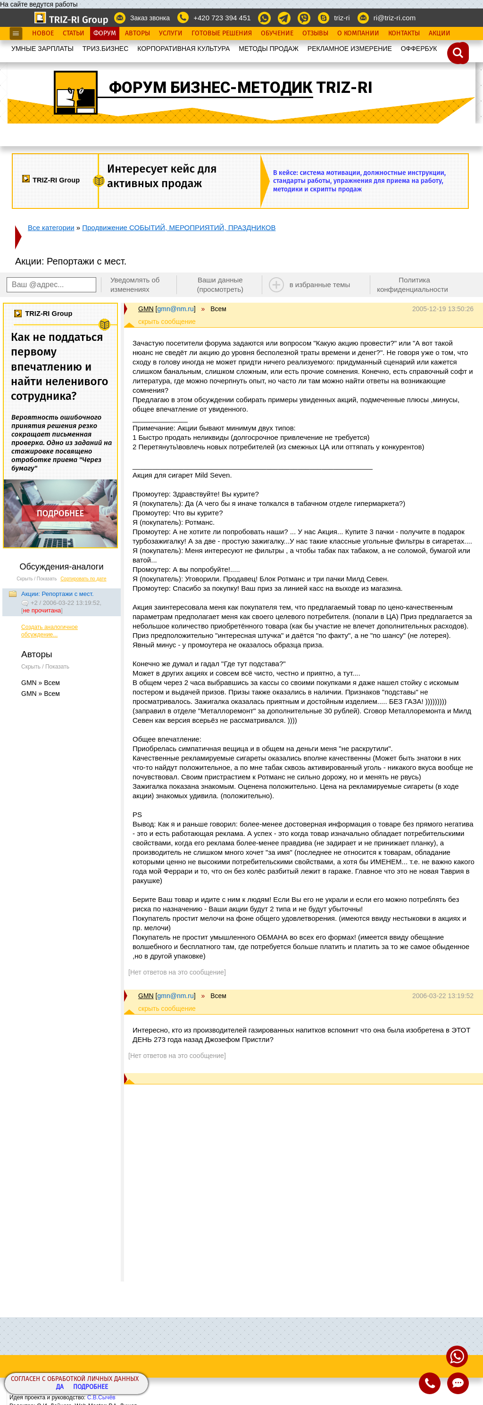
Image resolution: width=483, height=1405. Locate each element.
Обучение (277, 33)
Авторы (137, 33)
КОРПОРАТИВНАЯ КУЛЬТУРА (183, 48)
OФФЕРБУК (419, 48)
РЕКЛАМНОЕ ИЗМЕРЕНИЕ (350, 48)
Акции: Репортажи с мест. (57, 593)
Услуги (171, 33)
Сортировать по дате (83, 578)
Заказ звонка (150, 18)
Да (60, 1387)
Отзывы (315, 33)
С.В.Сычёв (101, 1397)
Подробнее (90, 1387)
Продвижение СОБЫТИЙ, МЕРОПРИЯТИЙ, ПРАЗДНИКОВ (178, 227)
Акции (439, 33)
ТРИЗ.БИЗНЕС (106, 48)
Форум (104, 33)
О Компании (358, 33)
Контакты (404, 33)
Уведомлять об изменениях (135, 284)
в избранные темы (320, 285)
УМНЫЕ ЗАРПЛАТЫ (42, 48)
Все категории (51, 227)
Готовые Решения (222, 33)
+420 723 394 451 (221, 18)
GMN (146, 309)
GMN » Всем (40, 682)
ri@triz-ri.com (395, 18)
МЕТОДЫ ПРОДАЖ (269, 48)
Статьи (73, 33)
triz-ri (342, 18)
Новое (43, 33)
